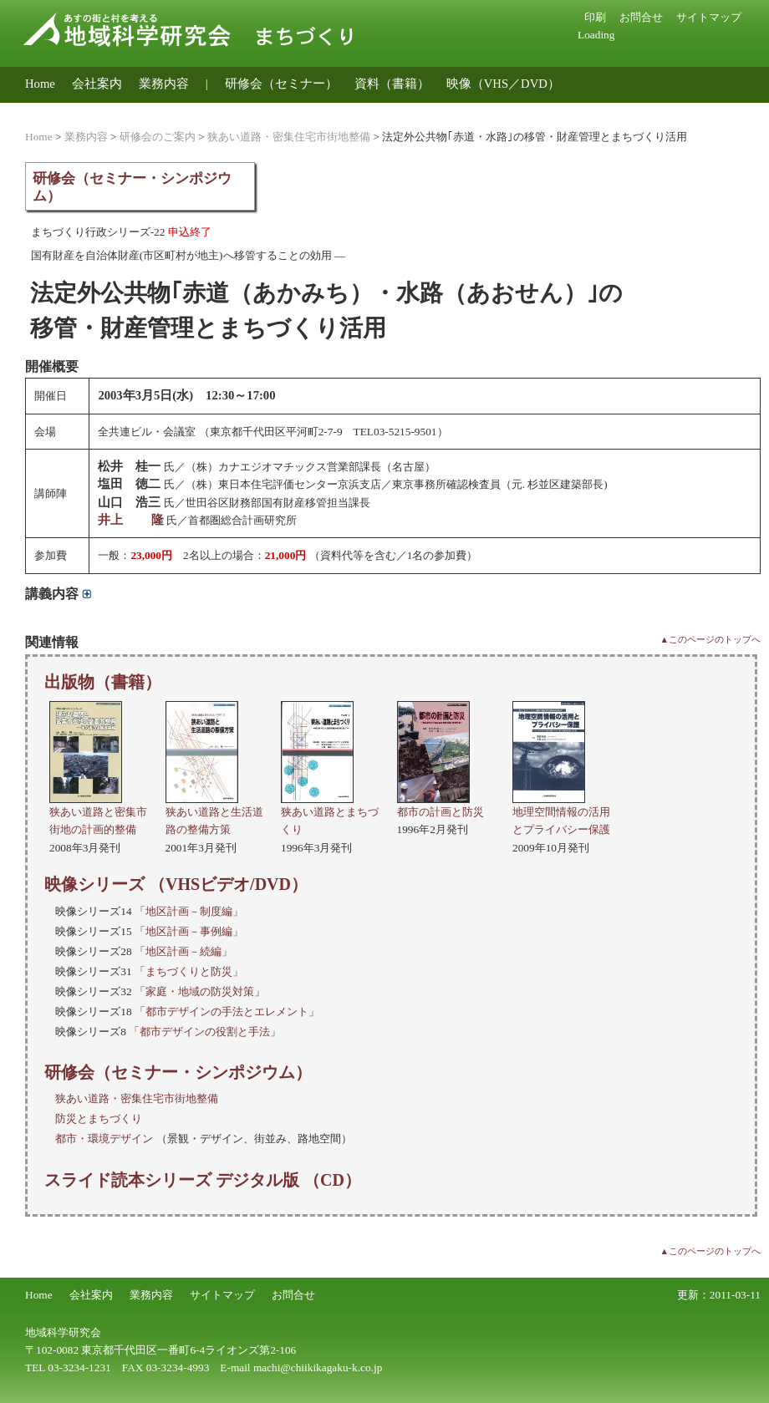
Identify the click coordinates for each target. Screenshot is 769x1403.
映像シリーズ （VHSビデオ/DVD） (176, 884)
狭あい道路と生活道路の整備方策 (214, 812)
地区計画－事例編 (188, 931)
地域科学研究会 (63, 1332)
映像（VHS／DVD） (503, 83)
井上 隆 (131, 519)
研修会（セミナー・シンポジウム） (178, 1072)
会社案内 (97, 83)
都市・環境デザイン (104, 1138)
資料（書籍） (392, 83)
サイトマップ (708, 17)
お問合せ (641, 17)
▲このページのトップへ (710, 639)
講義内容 (58, 594)
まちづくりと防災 (188, 971)
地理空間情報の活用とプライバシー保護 (561, 812)
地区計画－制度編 (188, 911)
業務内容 (164, 83)
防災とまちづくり (98, 1118)
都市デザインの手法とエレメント (226, 1011)
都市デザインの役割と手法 (205, 1031)
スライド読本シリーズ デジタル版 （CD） (202, 1180)
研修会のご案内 (158, 136)
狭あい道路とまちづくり (330, 812)
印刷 (595, 17)
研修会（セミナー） (281, 83)
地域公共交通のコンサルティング (119, 109)
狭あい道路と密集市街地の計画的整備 (98, 812)
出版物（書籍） (102, 682)
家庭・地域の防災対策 (199, 991)
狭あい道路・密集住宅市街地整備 (288, 136)
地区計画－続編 (183, 951)
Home (40, 83)
